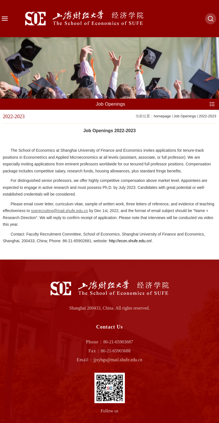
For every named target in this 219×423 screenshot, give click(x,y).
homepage (162, 116)
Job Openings (185, 116)
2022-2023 (207, 116)
